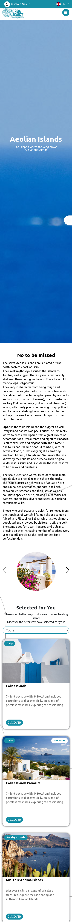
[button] (62, 4)
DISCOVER (14, 722)
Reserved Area (19, 4)
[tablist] (36, 630)
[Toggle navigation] (65, 12)
